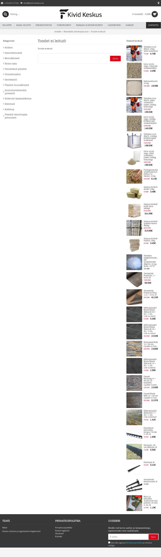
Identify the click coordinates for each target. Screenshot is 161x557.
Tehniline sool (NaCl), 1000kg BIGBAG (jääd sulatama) (150, 137)
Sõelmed (10, 104)
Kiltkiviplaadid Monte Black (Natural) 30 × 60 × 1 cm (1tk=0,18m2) (150, 312)
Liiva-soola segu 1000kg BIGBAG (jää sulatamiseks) (150, 120)
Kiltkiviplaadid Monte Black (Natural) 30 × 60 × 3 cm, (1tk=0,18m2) (150, 329)
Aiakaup (9, 109)
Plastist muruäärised (17, 85)
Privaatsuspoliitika (63, 527)
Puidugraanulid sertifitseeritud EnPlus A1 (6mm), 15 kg (151, 173)
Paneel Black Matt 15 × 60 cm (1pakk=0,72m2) (151, 396)
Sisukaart (59, 533)
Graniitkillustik (13, 53)
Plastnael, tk (149, 462)
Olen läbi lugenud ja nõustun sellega (130, 544)
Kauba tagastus (62, 530)
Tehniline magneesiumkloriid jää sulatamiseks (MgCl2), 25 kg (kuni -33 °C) (151, 261)
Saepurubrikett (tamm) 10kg (151, 239)
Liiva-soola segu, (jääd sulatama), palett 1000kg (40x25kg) (150, 155)
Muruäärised (12, 58)
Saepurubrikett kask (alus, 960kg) (151, 206)
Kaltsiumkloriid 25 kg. (150, 82)
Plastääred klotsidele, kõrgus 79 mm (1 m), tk (150, 431)
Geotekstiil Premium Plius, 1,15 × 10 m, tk (150, 293)
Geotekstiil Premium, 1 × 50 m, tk (149, 275)
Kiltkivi (9, 47)
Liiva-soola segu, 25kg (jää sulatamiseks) (150, 66)
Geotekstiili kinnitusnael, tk (150, 480)
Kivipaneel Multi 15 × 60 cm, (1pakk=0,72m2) (151, 344)
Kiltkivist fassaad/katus (18, 98)
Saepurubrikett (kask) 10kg (151, 188)
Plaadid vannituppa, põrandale (16, 115)
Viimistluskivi (13, 74)
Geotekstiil (11, 80)
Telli (153, 537)
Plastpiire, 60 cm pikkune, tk (150, 446)
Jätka (115, 58)
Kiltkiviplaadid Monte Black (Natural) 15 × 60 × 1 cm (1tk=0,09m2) (150, 363)
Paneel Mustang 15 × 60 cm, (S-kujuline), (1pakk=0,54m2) (151, 380)
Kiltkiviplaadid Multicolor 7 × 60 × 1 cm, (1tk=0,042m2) (150, 414)
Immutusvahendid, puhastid (16, 91)
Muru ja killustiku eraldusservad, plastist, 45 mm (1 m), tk (151, 501)
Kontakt (58, 536)
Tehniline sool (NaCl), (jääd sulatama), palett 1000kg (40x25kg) (150, 102)
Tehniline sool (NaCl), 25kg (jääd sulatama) (151, 49)
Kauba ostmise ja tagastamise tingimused (21, 531)
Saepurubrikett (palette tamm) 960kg (151, 223)
